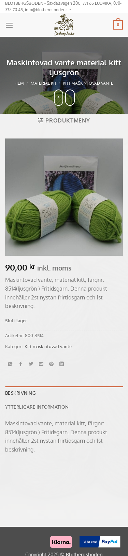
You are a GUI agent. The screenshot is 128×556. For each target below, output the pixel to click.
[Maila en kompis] (41, 364)
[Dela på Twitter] (31, 364)
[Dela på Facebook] (20, 364)
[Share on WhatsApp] (10, 364)
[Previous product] (70, 97)
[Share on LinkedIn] (62, 364)
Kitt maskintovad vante (88, 83)
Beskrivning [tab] (20, 393)
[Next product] (58, 97)
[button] (9, 25)
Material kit (43, 83)
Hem (19, 83)
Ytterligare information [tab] (37, 407)
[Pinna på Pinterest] (51, 364)
